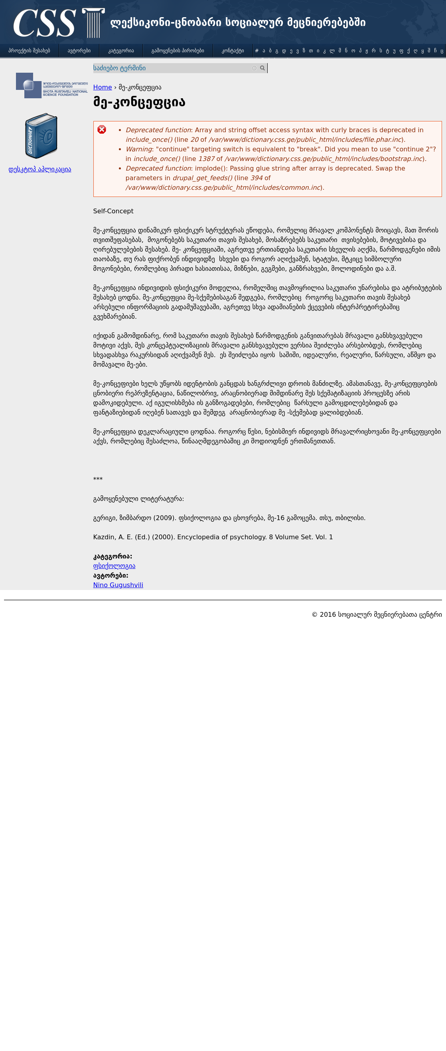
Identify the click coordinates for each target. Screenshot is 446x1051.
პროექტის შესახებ (29, 51)
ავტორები (79, 51)
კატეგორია (121, 51)
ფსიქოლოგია (114, 566)
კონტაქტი (233, 51)
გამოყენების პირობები (178, 51)
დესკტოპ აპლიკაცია (39, 169)
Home (102, 87)
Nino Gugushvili (118, 585)
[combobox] (175, 68)
